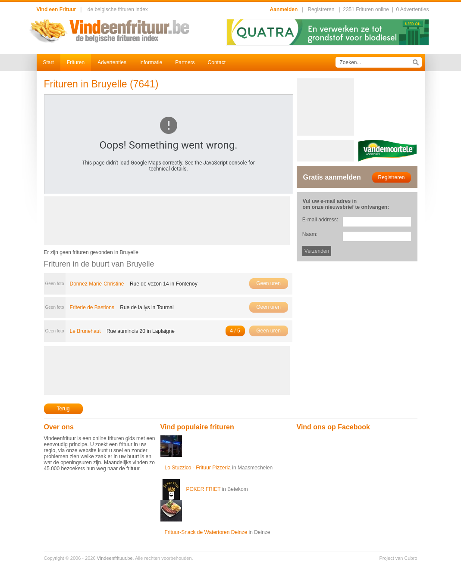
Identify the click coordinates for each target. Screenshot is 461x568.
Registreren (320, 9)
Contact (217, 62)
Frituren (76, 62)
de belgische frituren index (118, 9)
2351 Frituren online (366, 9)
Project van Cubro (398, 558)
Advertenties (111, 62)
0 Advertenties (412, 9)
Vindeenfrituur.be (115, 558)
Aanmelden (284, 9)
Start (48, 62)
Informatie (150, 62)
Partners (184, 62)
